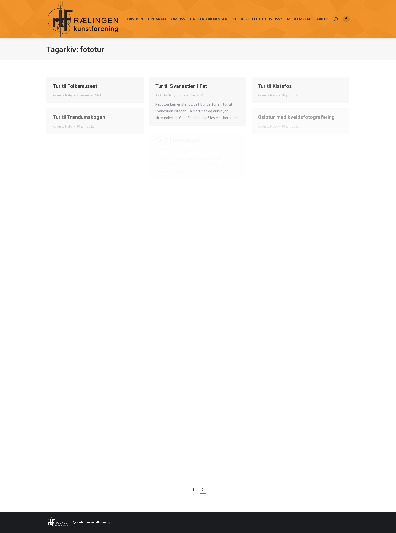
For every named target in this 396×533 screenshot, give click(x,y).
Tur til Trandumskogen (79, 117)
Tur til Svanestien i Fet (181, 86)
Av (62, 95)
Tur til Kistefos (275, 86)
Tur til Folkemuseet (75, 86)
